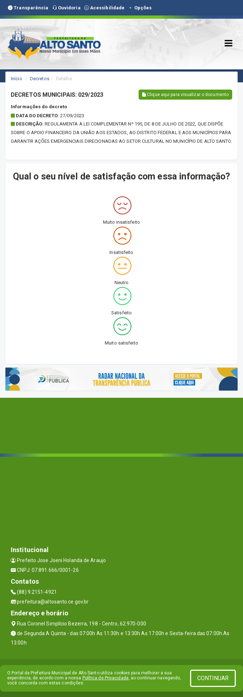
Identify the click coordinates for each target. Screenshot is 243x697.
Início (16, 78)
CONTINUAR (213, 678)
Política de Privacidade (105, 677)
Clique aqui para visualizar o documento (185, 94)
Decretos (39, 78)
